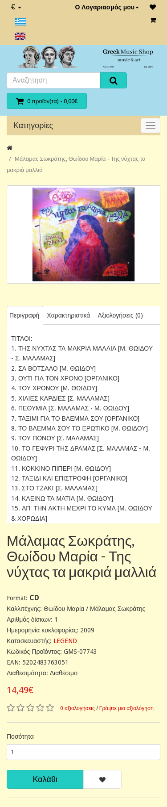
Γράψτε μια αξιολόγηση (126, 708)
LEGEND (65, 640)
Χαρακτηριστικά (68, 315)
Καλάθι (45, 779)
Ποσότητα (20, 736)
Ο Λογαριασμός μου (107, 7)
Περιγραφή (24, 315)
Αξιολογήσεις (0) (120, 315)
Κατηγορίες (33, 125)
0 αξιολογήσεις (77, 708)
